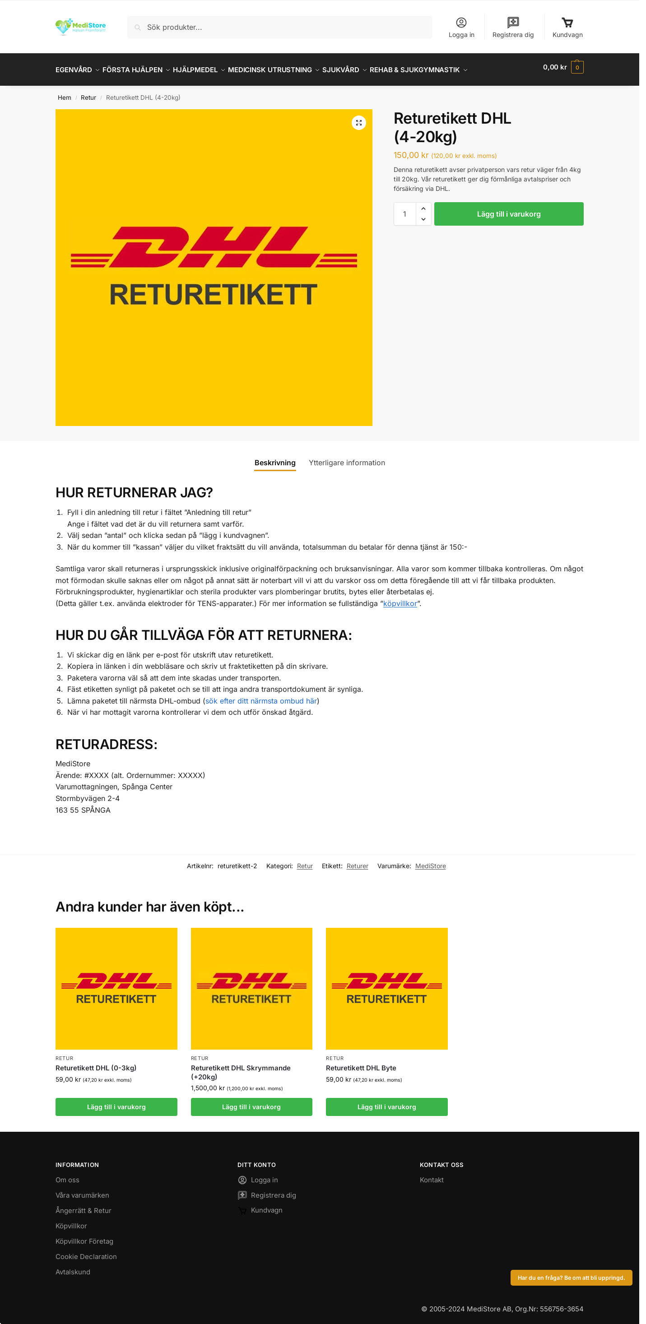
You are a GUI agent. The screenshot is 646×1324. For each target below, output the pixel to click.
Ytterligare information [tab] (347, 457)
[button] (563, 67)
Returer (357, 861)
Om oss (67, 1175)
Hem (64, 92)
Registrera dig (513, 27)
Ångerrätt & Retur (84, 1205)
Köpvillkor (71, 1221)
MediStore (430, 861)
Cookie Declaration (86, 1251)
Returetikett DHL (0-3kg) (96, 1063)
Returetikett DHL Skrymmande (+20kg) (241, 1067)
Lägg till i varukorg (509, 208)
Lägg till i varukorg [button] (116, 1102)
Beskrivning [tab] (275, 457)
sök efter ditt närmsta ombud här (261, 695)
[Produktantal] (405, 208)
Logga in (461, 27)
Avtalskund (73, 1267)
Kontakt (432, 1175)
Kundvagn (568, 27)
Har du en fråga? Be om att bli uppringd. (571, 1277)
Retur (88, 92)
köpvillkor (400, 598)
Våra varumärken (82, 1190)
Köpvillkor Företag (84, 1236)
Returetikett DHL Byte (361, 1063)
